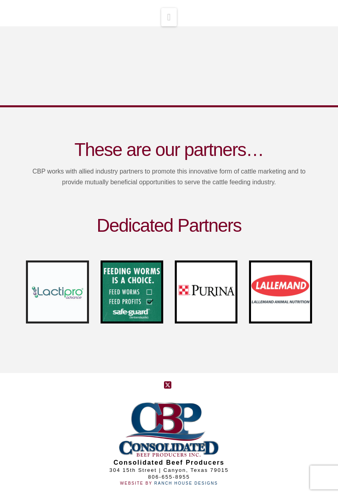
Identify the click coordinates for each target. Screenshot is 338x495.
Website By (137, 483)
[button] (169, 17)
